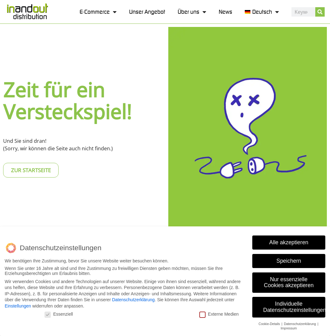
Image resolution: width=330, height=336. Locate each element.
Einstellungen (18, 305)
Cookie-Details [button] (270, 323)
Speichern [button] (288, 260)
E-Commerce (98, 12)
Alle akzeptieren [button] (288, 241)
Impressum (288, 327)
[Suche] (320, 12)
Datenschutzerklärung (133, 299)
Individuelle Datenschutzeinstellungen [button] (294, 306)
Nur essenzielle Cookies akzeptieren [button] (289, 281)
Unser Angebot (147, 11)
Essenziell (59, 313)
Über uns (192, 12)
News (225, 11)
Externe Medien (219, 313)
